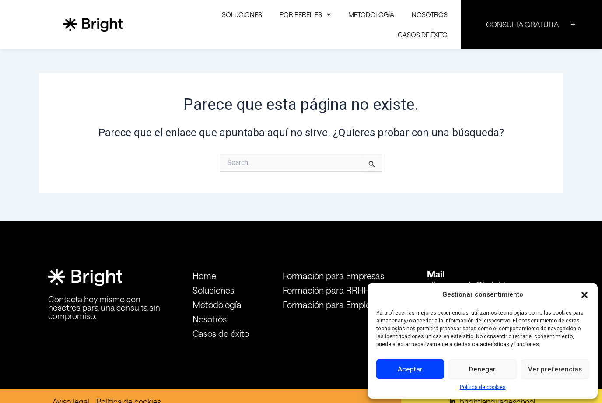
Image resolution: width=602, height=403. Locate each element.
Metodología (371, 14)
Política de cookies (483, 387)
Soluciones (242, 14)
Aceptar (410, 369)
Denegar (482, 369)
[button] (584, 295)
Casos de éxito (423, 35)
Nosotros (430, 14)
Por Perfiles (305, 14)
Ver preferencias (555, 369)
